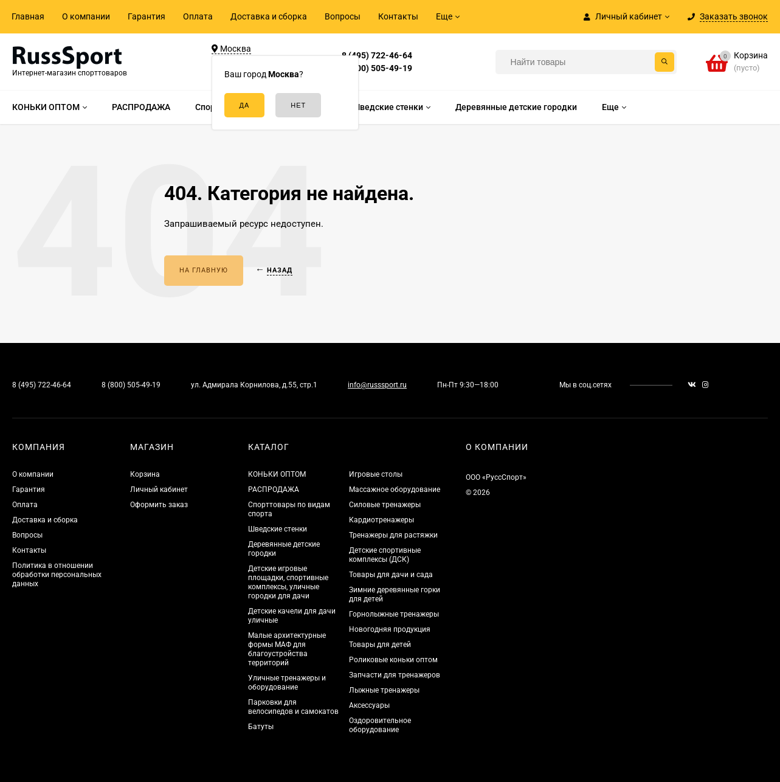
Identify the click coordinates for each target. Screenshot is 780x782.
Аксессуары (369, 705)
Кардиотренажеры (381, 520)
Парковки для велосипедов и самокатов (293, 707)
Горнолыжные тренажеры (394, 614)
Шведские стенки (277, 529)
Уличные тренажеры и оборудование (287, 682)
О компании (86, 16)
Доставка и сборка (268, 16)
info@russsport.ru (377, 385)
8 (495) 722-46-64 (377, 55)
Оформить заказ (159, 504)
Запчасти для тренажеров (394, 675)
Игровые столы (375, 474)
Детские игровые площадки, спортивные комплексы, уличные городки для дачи (288, 582)
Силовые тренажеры (385, 504)
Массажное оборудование (394, 489)
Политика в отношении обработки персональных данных (57, 574)
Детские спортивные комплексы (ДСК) (385, 555)
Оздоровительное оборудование (380, 725)
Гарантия (146, 16)
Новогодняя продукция (389, 629)
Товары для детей (380, 644)
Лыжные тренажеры (384, 690)
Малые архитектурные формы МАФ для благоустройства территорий (287, 649)
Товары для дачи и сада (391, 574)
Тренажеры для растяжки (393, 535)
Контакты (398, 16)
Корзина (145, 474)
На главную (203, 270)
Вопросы (343, 16)
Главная (28, 16)
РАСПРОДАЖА (273, 489)
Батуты (261, 726)
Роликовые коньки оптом (393, 660)
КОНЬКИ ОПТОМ (277, 474)
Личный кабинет (159, 489)
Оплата (198, 16)
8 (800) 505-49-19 (377, 68)
